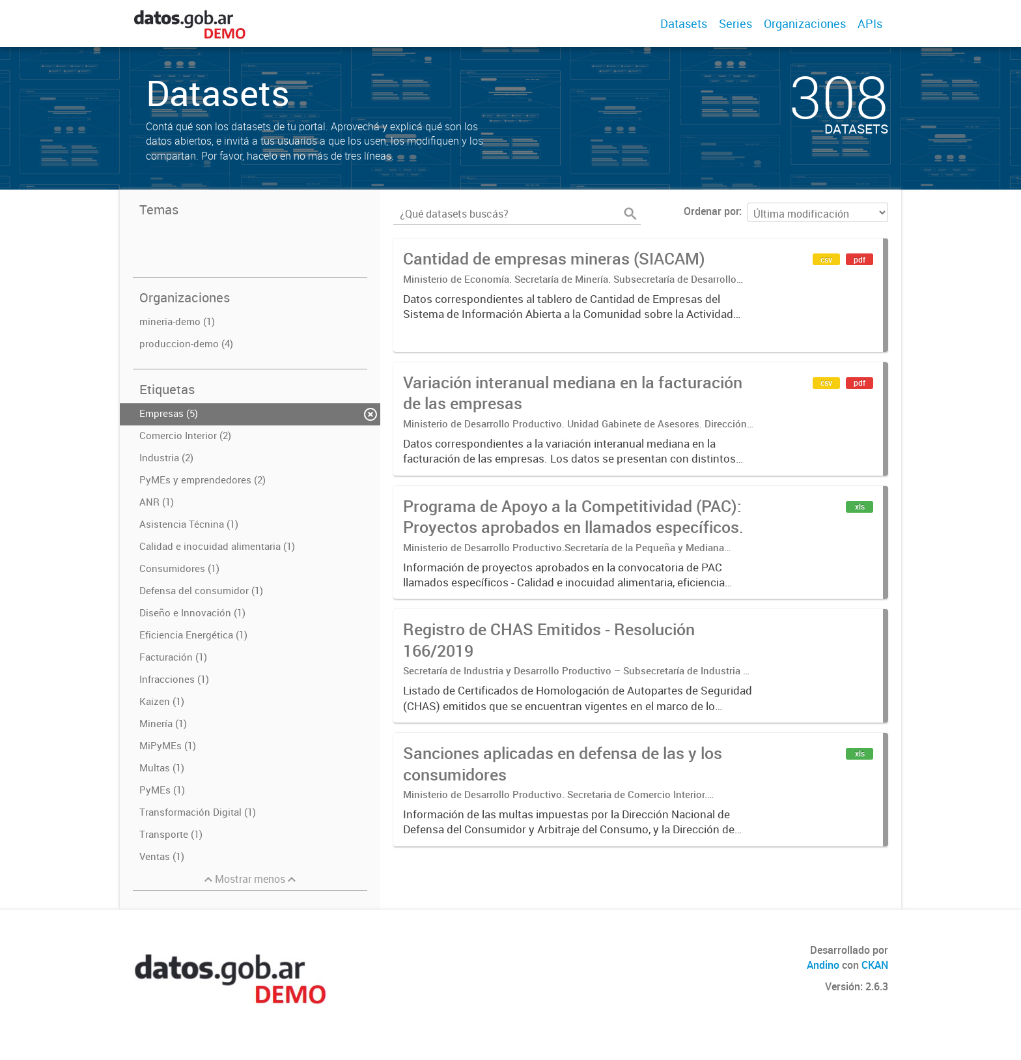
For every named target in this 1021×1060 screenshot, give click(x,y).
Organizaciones (805, 23)
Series (735, 23)
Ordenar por (711, 211)
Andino (823, 965)
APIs (870, 23)
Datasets (683, 23)
